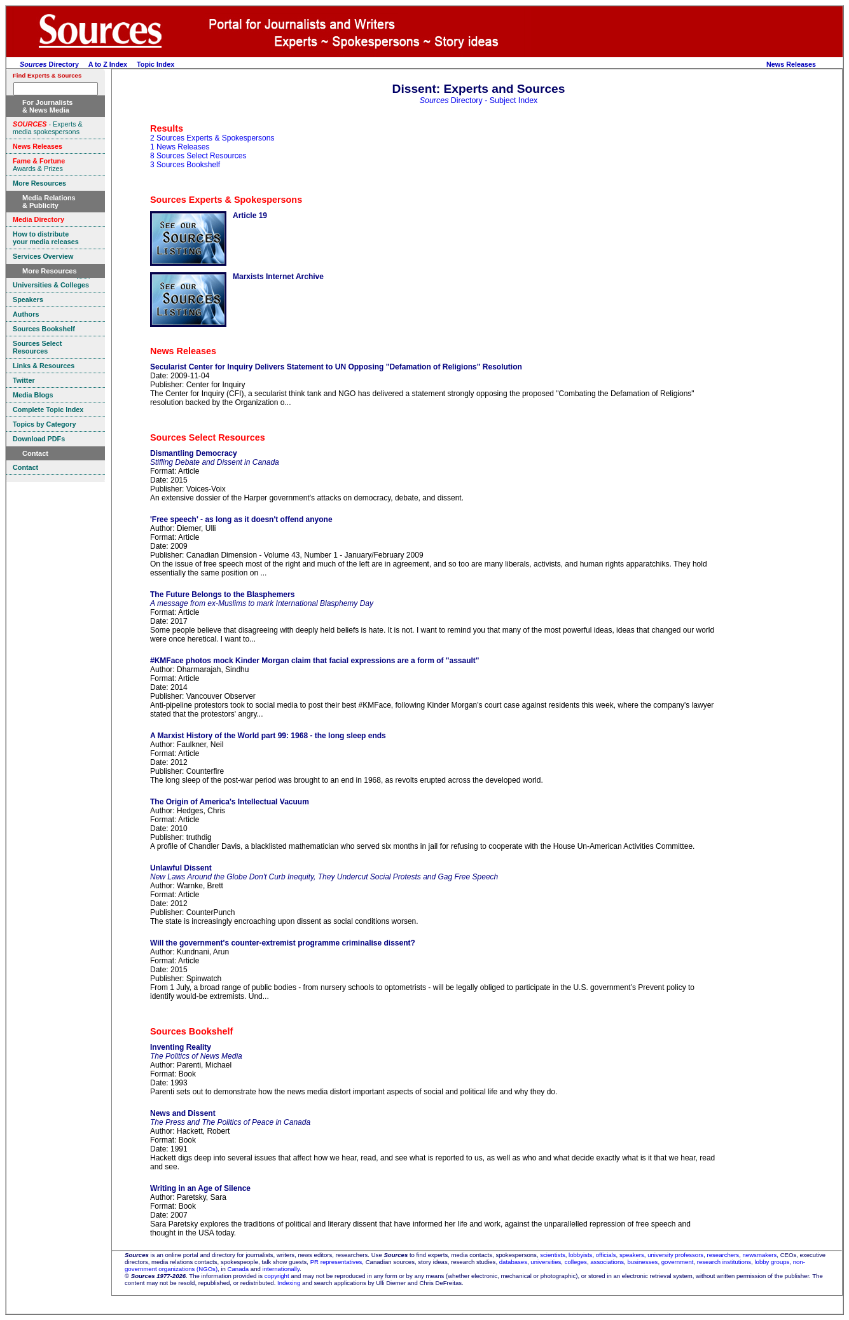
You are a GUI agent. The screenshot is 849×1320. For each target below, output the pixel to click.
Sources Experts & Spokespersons (226, 200)
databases (513, 1261)
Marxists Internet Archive (278, 276)
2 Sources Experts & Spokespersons (212, 138)
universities (545, 1261)
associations (607, 1261)
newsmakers (760, 1254)
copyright (277, 1275)
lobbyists (580, 1254)
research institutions (724, 1261)
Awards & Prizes (39, 164)
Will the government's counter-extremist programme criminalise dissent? (282, 942)
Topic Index (155, 64)
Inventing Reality (180, 1047)
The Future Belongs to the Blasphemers (222, 594)
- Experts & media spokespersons (48, 127)
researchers (723, 1254)
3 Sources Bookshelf (185, 164)
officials (606, 1254)
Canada (238, 1268)
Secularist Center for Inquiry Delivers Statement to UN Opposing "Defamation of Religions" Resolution (336, 366)
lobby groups (771, 1261)
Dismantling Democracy (193, 453)
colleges (576, 1261)
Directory (49, 64)
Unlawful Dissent (181, 867)
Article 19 (250, 215)
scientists (552, 1254)
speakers (631, 1254)
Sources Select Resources (207, 437)
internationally (281, 1268)
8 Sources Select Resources (198, 155)
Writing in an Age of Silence (200, 1188)
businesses (642, 1261)
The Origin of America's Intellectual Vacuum (229, 801)
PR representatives (336, 1261)
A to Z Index (107, 64)
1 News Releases (179, 146)
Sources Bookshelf (191, 1031)
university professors (675, 1254)
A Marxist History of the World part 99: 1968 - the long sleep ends (268, 735)
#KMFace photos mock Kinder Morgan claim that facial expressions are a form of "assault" (315, 660)
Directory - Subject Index (479, 100)
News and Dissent (183, 1113)
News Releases (791, 64)
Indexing (288, 1282)
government (677, 1261)
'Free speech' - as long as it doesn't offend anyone (241, 519)
